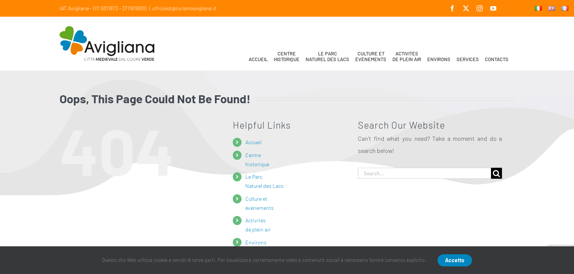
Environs (256, 242)
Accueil (253, 142)
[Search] (496, 173)
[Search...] (424, 173)
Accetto (454, 260)
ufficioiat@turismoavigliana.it (184, 8)
